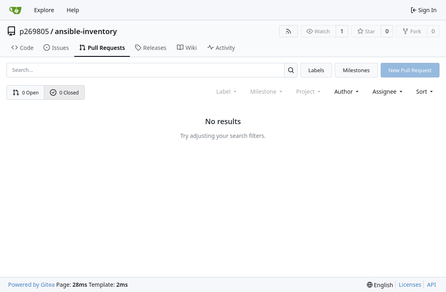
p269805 (34, 31)
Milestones (356, 70)
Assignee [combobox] (388, 91)
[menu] (425, 91)
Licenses (410, 284)
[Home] (15, 10)
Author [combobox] (347, 91)
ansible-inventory (86, 31)
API (431, 284)
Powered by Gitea (31, 284)
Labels (316, 70)
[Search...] (290, 70)
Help (73, 10)
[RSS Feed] (288, 31)
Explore (44, 10)
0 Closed (64, 92)
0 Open (26, 92)
